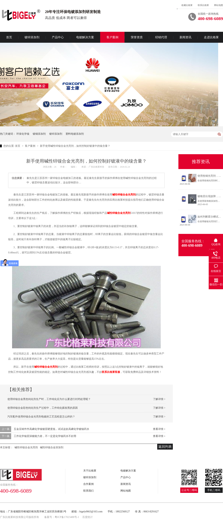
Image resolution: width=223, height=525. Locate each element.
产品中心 (58, 37)
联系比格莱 (203, 5)
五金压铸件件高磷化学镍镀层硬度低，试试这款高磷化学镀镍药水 (51, 429)
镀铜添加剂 (39, 133)
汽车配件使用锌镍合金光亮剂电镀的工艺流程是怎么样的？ (41, 416)
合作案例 (88, 484)
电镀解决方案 (85, 37)
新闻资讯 (185, 37)
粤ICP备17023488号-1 (67, 517)
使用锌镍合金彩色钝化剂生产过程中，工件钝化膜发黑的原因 (42, 407)
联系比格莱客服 (111, 372)
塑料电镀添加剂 (75, 133)
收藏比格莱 (187, 5)
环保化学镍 (22, 133)
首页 (18, 146)
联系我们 (88, 490)
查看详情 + (159, 429)
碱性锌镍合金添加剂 (51, 447)
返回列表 (165, 446)
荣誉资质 (137, 37)
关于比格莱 (89, 470)
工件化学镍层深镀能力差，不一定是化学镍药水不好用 (45, 436)
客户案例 (112, 37)
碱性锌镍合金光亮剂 (124, 194)
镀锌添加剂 (32, 37)
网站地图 (218, 5)
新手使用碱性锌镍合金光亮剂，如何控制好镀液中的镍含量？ (75, 146)
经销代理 (161, 37)
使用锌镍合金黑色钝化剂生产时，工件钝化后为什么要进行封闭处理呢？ (49, 399)
